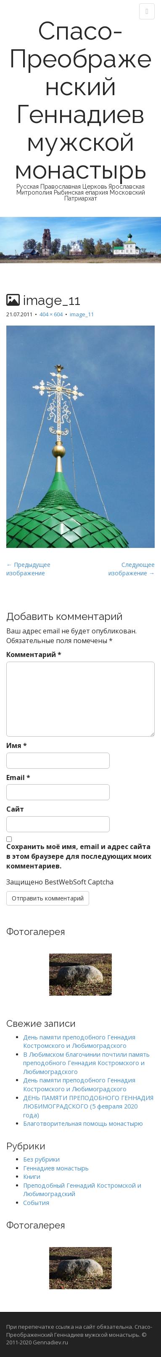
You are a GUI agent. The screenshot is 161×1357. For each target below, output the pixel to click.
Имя (16, 745)
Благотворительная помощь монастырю (83, 1123)
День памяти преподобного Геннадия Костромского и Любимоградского (79, 1041)
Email (18, 777)
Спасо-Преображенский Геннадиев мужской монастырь (80, 100)
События (36, 1203)
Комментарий (33, 654)
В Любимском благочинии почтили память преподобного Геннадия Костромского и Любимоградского (86, 1063)
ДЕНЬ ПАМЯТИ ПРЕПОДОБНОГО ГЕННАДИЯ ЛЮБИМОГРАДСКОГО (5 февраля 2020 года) (88, 1106)
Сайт (15, 809)
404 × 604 (51, 314)
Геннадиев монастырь (56, 1168)
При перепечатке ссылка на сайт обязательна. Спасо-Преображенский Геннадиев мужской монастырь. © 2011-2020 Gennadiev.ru (79, 1334)
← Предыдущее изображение (28, 569)
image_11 (82, 314)
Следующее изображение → (131, 569)
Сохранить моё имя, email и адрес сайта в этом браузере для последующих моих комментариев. (78, 856)
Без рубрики (41, 1159)
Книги (31, 1177)
